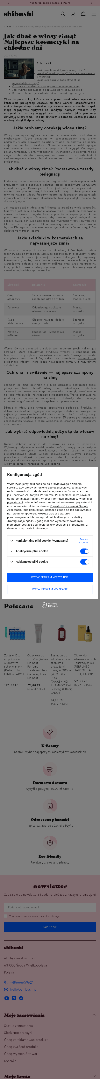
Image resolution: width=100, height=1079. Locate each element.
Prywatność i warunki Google (69, 506)
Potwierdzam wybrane (50, 589)
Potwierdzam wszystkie (50, 577)
